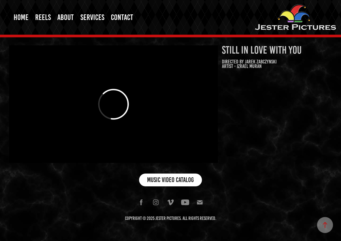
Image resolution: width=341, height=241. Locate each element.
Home (21, 17)
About (65, 17)
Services (92, 17)
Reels (43, 17)
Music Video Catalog (170, 179)
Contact (122, 17)
